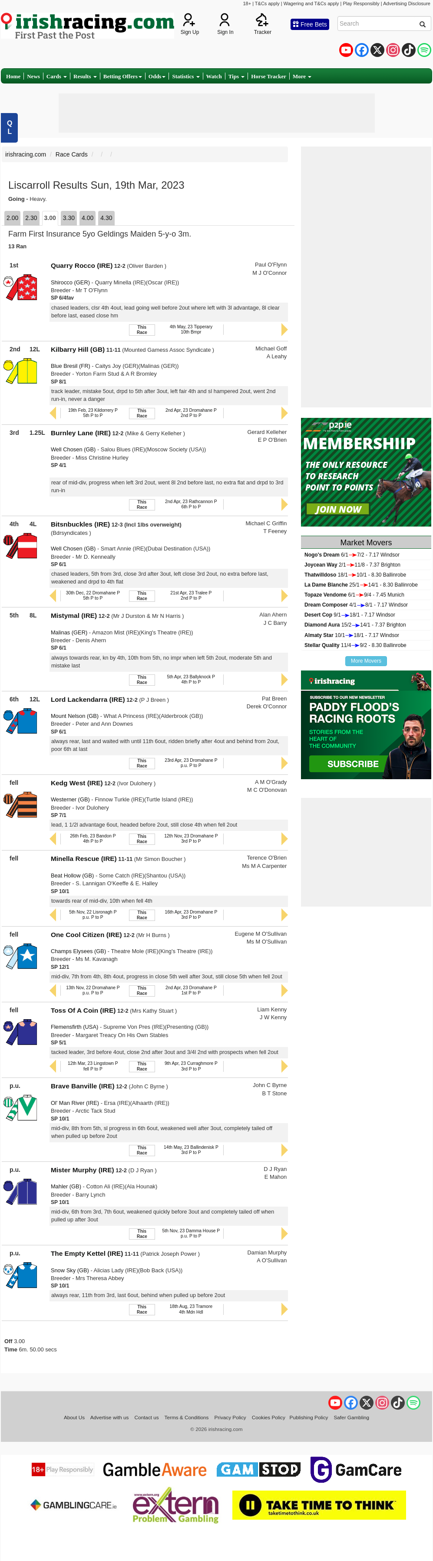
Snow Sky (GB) (70, 1270)
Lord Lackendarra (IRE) (88, 699)
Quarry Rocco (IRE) (81, 265)
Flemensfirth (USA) (74, 1027)
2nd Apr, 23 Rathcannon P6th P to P (191, 504)
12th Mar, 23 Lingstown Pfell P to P (93, 1066)
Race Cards (72, 154)
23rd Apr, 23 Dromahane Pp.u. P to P (191, 763)
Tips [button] (236, 76)
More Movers (366, 661)
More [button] (302, 76)
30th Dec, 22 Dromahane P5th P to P (93, 595)
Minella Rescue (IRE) (84, 858)
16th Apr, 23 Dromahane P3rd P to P (191, 915)
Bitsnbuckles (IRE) (80, 524)
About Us (74, 1417)
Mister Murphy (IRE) (82, 1170)
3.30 (69, 217)
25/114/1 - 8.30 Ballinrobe (361, 585)
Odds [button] (157, 76)
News (33, 76)
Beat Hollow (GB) (72, 875)
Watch (214, 76)
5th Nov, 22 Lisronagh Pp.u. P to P (92, 915)
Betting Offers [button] (122, 76)
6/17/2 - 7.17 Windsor (352, 555)
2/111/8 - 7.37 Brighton (352, 565)
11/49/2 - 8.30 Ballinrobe (355, 645)
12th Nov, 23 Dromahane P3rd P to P (191, 839)
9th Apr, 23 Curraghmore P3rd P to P (191, 1066)
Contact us (147, 1417)
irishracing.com (25, 154)
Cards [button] (56, 76)
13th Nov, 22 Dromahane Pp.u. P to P (92, 990)
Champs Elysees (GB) (78, 951)
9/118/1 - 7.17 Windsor (349, 615)
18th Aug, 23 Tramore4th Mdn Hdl (191, 1309)
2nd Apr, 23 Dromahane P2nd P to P (191, 413)
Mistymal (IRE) (74, 615)
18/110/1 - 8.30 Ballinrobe (355, 575)
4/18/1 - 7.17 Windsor (356, 605)
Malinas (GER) (69, 632)
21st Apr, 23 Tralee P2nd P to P (191, 595)
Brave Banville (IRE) (83, 1086)
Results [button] (85, 76)
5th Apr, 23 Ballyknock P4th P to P (191, 679)
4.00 (87, 217)
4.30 (106, 217)
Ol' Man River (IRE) (75, 1103)
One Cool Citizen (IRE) (86, 934)
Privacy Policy (230, 1417)
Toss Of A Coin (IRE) (83, 1010)
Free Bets (310, 24)
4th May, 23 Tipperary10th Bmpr (191, 329)
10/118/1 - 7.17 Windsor (351, 635)
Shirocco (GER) (70, 282)
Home (13, 76)
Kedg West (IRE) (77, 783)
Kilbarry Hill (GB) (78, 349)
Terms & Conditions (187, 1417)
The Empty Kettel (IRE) (87, 1253)
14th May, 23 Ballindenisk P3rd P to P (191, 1150)
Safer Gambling (351, 1417)
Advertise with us (109, 1417)
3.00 (50, 217)
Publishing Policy (309, 1417)
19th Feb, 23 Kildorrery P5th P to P (93, 413)
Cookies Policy (268, 1417)
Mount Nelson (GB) (75, 716)
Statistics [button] (185, 76)
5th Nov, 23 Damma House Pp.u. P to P (191, 1233)
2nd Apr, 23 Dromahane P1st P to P (191, 990)
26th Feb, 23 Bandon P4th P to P (93, 839)
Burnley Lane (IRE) (81, 433)
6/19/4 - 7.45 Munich (354, 595)
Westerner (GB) (70, 799)
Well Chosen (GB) (73, 449)
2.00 (12, 217)
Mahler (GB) (66, 1186)
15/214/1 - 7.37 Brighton (355, 625)
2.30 (31, 217)
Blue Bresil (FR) (70, 366)
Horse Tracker (268, 76)
